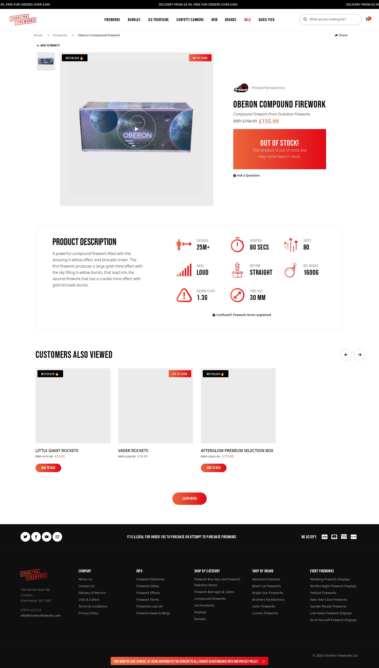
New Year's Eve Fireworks (328, 599)
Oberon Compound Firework (99, 35)
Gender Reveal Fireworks (328, 606)
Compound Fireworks (210, 598)
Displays (200, 612)
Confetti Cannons (190, 19)
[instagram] (57, 537)
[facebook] (36, 537)
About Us (85, 579)
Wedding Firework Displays (330, 579)
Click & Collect (89, 599)
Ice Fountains (158, 19)
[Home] (23, 19)
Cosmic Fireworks (265, 613)
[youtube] (46, 537)
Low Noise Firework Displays (331, 613)
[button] (346, 355)
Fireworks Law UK (149, 606)
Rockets (200, 619)
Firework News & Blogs (153, 613)
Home (38, 35)
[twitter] (25, 537)
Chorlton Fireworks (338, 655)
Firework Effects (148, 593)
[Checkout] (367, 19)
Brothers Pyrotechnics (268, 599)
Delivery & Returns (92, 593)
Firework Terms (147, 599)
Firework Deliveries (150, 579)
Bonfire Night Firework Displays (333, 586)
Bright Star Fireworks (267, 593)
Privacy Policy (248, 661)
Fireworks (112, 19)
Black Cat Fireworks (266, 586)
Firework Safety (147, 586)
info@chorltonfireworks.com (41, 615)
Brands (230, 19)
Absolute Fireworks (266, 579)
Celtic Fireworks (263, 606)
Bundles (134, 19)
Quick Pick (267, 19)
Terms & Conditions (93, 606)
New (214, 19)
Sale (247, 19)
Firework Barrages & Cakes (214, 592)
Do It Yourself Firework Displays (333, 620)
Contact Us (87, 586)
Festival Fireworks (323, 593)
